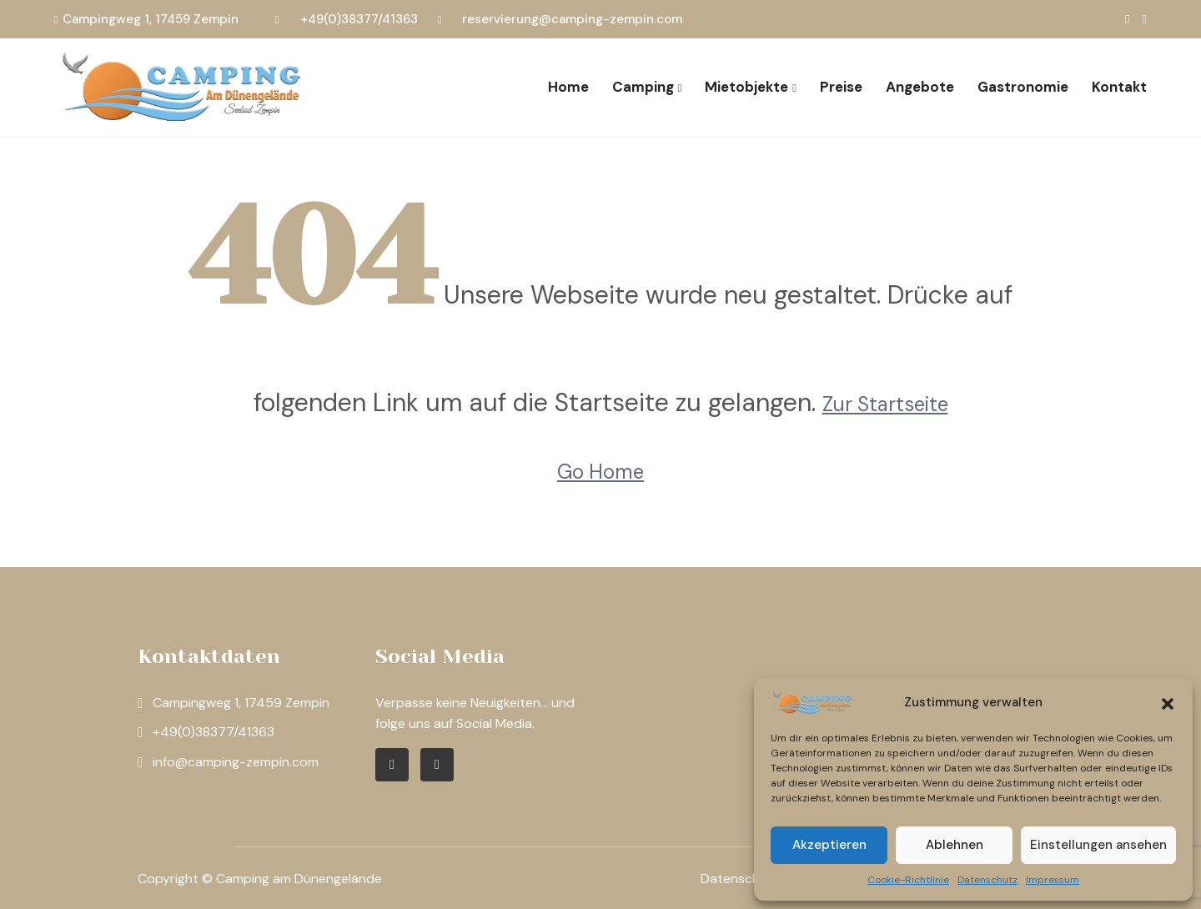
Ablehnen (954, 844)
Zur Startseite (885, 404)
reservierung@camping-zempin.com (572, 19)
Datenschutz (987, 879)
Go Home (600, 472)
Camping (643, 87)
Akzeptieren (829, 844)
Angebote (920, 87)
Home (568, 87)
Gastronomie (1022, 87)
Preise (841, 87)
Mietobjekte (746, 87)
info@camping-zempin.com (236, 762)
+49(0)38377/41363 (359, 19)
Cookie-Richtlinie (908, 879)
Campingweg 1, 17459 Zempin (151, 19)
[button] (1167, 702)
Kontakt (1119, 87)
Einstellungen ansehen (1098, 844)
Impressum (1052, 879)
